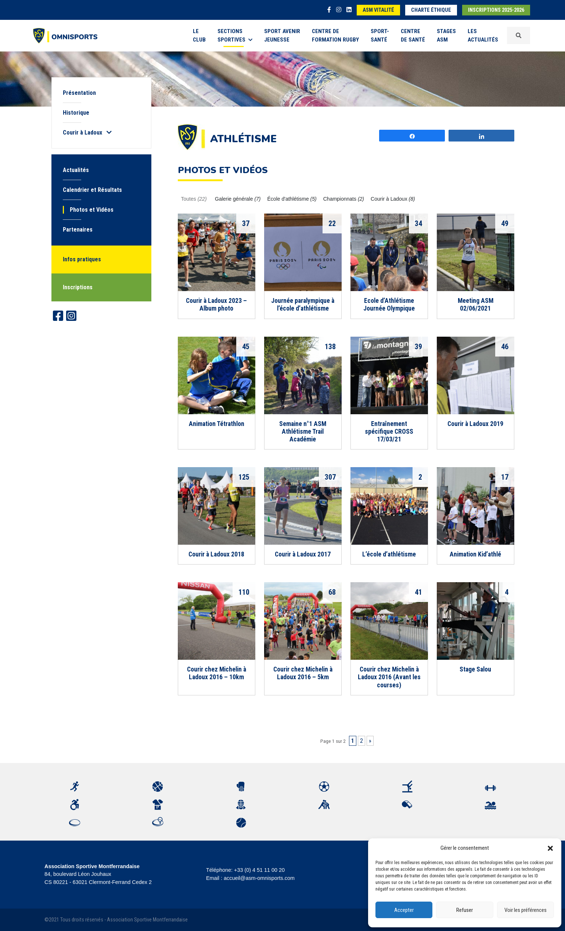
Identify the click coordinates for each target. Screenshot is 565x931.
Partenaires (78, 229)
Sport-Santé (380, 35)
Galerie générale (238, 199)
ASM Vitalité (378, 10)
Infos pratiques (82, 259)
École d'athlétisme (292, 199)
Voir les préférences (525, 910)
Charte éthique (431, 10)
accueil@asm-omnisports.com (259, 878)
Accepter (404, 910)
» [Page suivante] (370, 740)
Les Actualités (483, 35)
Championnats (343, 199)
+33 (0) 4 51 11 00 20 (259, 870)
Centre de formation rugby (335, 35)
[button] (550, 848)
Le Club (199, 35)
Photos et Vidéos (92, 209)
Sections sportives (234, 35)
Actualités (76, 169)
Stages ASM (446, 35)
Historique (76, 112)
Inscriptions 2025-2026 (496, 10)
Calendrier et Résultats (92, 189)
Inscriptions (78, 287)
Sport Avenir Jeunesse (282, 35)
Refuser (464, 910)
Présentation (79, 92)
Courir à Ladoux (393, 199)
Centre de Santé (413, 35)
